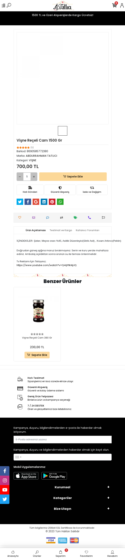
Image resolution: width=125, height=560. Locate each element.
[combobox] (18, 457)
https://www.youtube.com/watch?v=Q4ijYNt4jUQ (47, 265)
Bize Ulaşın (62, 509)
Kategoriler (62, 498)
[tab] (36, 230)
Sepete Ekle (73, 177)
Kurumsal (62, 487)
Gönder (102, 439)
